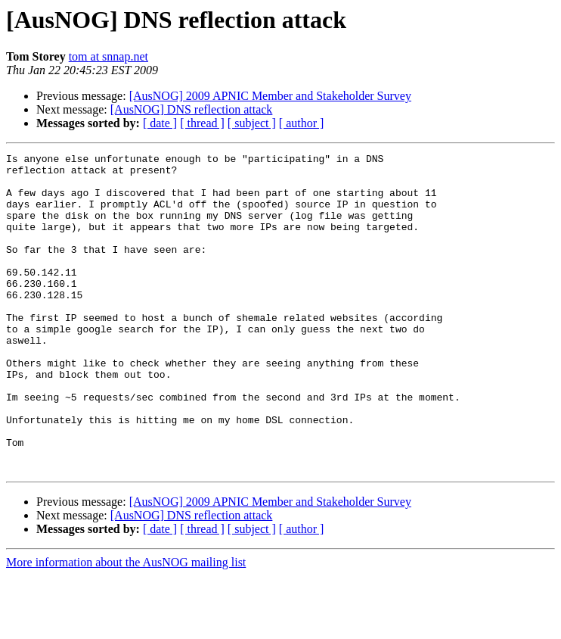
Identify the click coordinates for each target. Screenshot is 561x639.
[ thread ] (202, 123)
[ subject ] (252, 123)
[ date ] (160, 123)
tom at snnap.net (108, 56)
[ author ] (301, 123)
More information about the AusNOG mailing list (126, 625)
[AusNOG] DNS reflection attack (191, 109)
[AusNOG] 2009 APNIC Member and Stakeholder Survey (270, 95)
